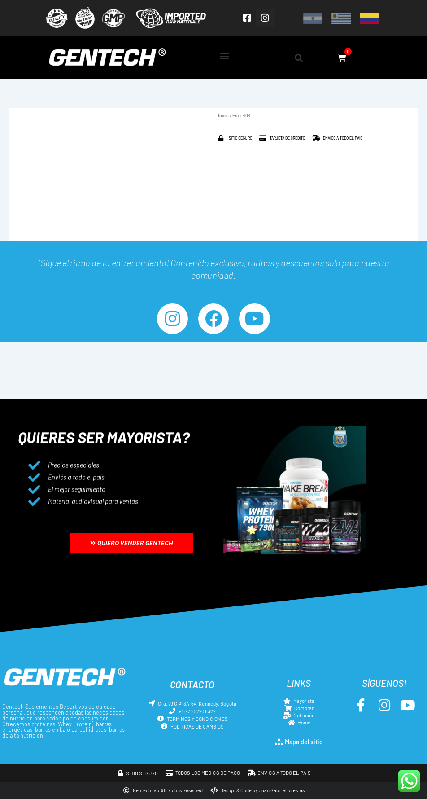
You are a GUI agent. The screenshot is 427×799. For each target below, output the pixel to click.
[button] (224, 55)
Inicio (223, 115)
